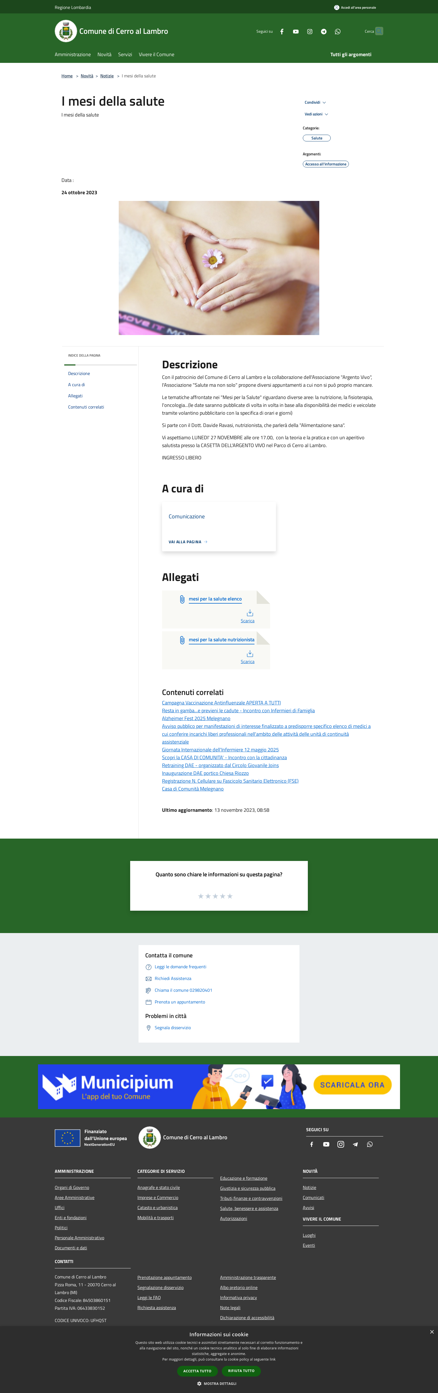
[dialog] (219, 1359)
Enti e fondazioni (71, 1217)
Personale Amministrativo (79, 1237)
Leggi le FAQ (149, 1297)
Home (67, 75)
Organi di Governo (72, 1187)
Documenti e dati (71, 1247)
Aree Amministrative (74, 1197)
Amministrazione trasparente (248, 1277)
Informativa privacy (238, 1297)
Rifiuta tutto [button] (241, 1370)
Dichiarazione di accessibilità (247, 1317)
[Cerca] (376, 31)
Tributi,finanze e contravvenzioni (251, 1198)
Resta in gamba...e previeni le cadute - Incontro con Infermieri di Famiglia (238, 710)
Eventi (309, 1245)
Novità (87, 75)
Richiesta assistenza (156, 1307)
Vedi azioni (317, 114)
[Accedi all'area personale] (355, 7)
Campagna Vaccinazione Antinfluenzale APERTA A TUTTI (221, 702)
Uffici (60, 1207)
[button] (219, 1383)
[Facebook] (271, 31)
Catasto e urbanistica (157, 1207)
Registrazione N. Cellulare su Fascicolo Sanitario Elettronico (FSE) (230, 781)
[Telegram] (312, 31)
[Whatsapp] (326, 31)
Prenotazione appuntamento (164, 1277)
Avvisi (308, 1207)
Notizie (107, 75)
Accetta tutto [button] (197, 1371)
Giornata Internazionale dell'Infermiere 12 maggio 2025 (220, 749)
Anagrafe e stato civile (158, 1187)
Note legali (230, 1307)
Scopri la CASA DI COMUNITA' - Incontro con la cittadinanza (224, 757)
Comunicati (313, 1197)
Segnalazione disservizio (160, 1287)
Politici (61, 1227)
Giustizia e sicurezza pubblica (247, 1188)
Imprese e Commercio (157, 1197)
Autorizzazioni (233, 1218)
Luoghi (309, 1235)
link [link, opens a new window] (273, 1359)
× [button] (432, 1332)
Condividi (316, 102)
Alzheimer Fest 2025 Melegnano (196, 718)
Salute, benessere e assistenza (249, 1208)
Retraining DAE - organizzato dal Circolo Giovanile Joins (220, 765)
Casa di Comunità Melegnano (193, 788)
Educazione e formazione (243, 1178)
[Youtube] (285, 31)
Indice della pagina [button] (84, 355)
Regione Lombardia (73, 7)
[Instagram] (298, 31)
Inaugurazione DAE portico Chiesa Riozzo (205, 773)
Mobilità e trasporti (155, 1217)
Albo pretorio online (239, 1287)
